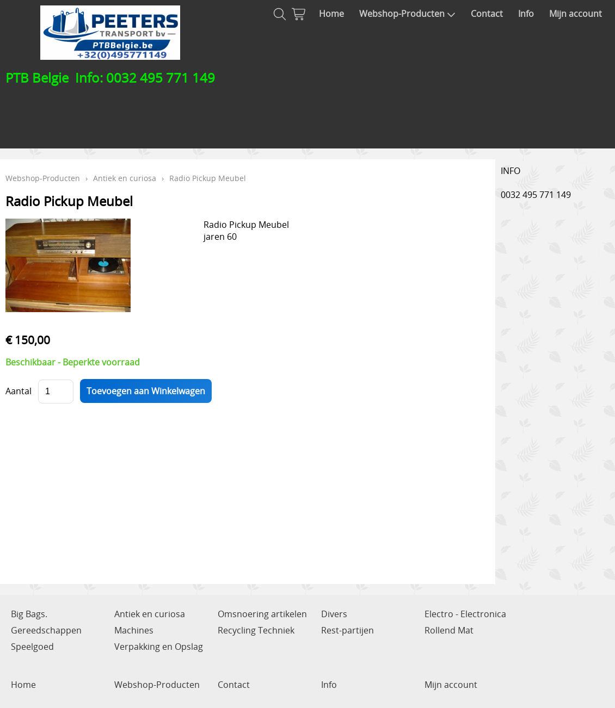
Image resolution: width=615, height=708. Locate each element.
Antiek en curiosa (124, 178)
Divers (334, 614)
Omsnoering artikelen (262, 614)
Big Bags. (29, 614)
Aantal (18, 391)
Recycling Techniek (256, 630)
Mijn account (575, 14)
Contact (487, 14)
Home (331, 14)
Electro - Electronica (465, 614)
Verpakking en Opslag (158, 647)
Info (526, 14)
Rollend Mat (449, 630)
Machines (133, 630)
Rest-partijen (347, 630)
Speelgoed (32, 647)
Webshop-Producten (407, 14)
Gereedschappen (46, 630)
